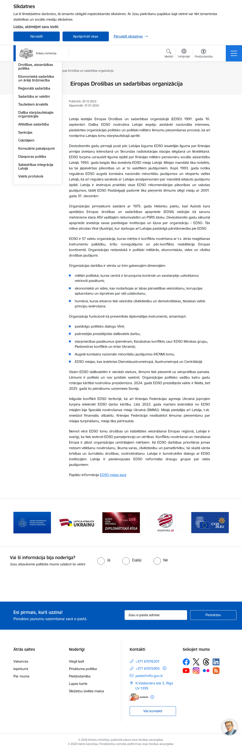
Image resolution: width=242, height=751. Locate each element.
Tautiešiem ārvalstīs (33, 159)
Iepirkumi (20, 669)
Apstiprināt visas (85, 36)
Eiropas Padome (31, 100)
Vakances (20, 661)
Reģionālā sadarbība (34, 143)
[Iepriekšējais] (21, 522)
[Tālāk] (221, 522)
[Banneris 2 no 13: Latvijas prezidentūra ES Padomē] (32, 522)
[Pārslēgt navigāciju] (234, 53)
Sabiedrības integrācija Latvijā (35, 222)
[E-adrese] (139, 697)
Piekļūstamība (80, 676)
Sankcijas (25, 187)
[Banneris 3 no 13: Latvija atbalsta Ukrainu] (76, 522)
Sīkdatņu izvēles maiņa (86, 691)
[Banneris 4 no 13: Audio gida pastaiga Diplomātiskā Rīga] (121, 522)
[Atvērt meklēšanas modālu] (169, 54)
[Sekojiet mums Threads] (206, 661)
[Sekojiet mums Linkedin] (216, 661)
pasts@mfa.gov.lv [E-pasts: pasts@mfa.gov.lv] (149, 676)
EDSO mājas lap (112, 475)
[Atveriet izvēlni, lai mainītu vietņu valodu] (184, 53)
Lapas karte (78, 683)
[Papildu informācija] (164, 668)
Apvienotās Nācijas (32, 92)
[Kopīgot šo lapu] (222, 93)
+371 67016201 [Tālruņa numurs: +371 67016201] (147, 661)
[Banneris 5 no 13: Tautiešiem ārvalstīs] (165, 522)
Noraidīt (36, 36)
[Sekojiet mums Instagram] (196, 670)
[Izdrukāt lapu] (222, 81)
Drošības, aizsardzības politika (35, 122)
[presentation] (38, 584)
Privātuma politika (83, 669)
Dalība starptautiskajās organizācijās (35, 169)
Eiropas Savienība (32, 84)
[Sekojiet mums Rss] (216, 670)
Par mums (21, 676)
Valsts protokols (30, 231)
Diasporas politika (32, 212)
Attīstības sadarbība (33, 179)
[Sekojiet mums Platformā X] (196, 661)
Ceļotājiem (26, 195)
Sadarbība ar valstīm (34, 151)
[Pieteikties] (213, 615)
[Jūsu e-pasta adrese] (156, 615)
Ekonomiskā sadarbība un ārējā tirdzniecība (36, 133)
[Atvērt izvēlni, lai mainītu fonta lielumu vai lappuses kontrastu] (203, 54)
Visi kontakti (152, 711)
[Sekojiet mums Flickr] (206, 670)
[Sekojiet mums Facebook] (186, 661)
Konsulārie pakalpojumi (36, 203)
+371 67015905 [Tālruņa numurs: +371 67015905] (147, 668)
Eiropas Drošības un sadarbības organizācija (36, 110)
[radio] (103, 560)
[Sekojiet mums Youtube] (186, 670)
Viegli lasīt (76, 661)
